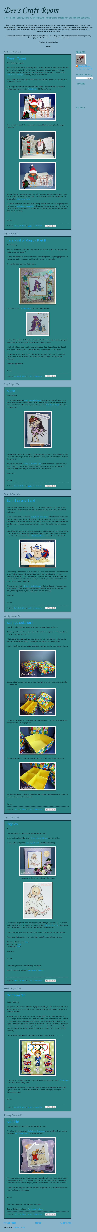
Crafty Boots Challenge (15, 75)
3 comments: (38, 608)
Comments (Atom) (19, 1227)
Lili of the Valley (25, 308)
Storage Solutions (19, 622)
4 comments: (38, 376)
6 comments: (38, 486)
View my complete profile (84, 69)
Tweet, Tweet (16, 58)
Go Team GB (16, 995)
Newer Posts (10, 1223)
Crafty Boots (64, 1080)
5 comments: (38, 1107)
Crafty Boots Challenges (25, 206)
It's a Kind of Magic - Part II (26, 240)
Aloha (11, 391)
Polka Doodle (32, 89)
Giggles (12, 824)
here (26, 942)
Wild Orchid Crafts (23, 199)
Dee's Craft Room (31, 10)
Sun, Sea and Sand (21, 500)
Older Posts (65, 1223)
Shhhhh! (13, 1122)
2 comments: (38, 809)
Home (38, 1223)
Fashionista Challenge (35, 970)
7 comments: (38, 226)
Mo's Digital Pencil (52, 405)
